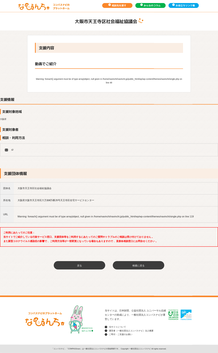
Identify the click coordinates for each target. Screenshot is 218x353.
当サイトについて (117, 327)
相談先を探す (119, 5)
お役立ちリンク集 (185, 5)
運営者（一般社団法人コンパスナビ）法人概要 (131, 330)
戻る (79, 265)
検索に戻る (138, 265)
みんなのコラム (152, 5)
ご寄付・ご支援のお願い (120, 334)
